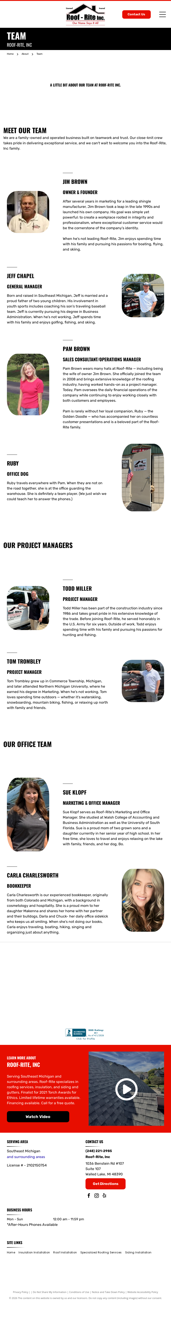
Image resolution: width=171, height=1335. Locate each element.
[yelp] (104, 1228)
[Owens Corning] (140, 971)
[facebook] (89, 1228)
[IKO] (30, 1026)
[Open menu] (162, 14)
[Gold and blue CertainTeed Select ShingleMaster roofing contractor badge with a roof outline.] (85, 971)
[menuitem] (12, 1284)
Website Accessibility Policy (142, 1323)
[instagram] (96, 1228)
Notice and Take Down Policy (108, 1323)
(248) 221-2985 (99, 1183)
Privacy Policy (20, 1323)
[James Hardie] (85, 1026)
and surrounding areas (26, 1188)
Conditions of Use (79, 1323)
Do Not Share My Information (50, 1323)
